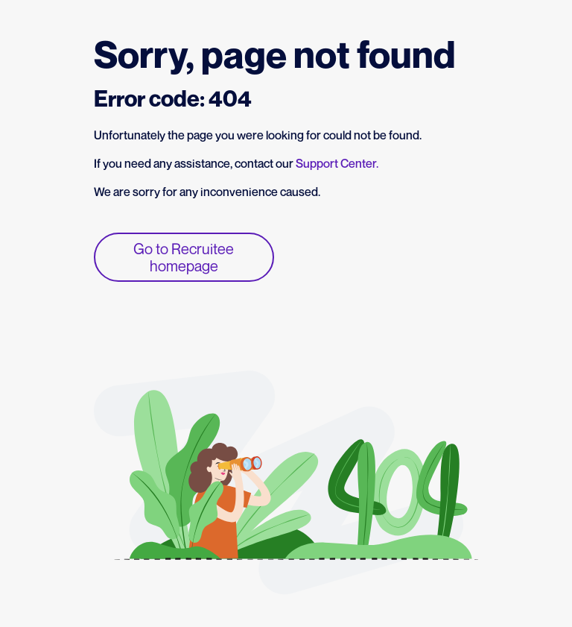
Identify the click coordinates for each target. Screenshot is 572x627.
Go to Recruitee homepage (183, 257)
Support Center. (337, 163)
